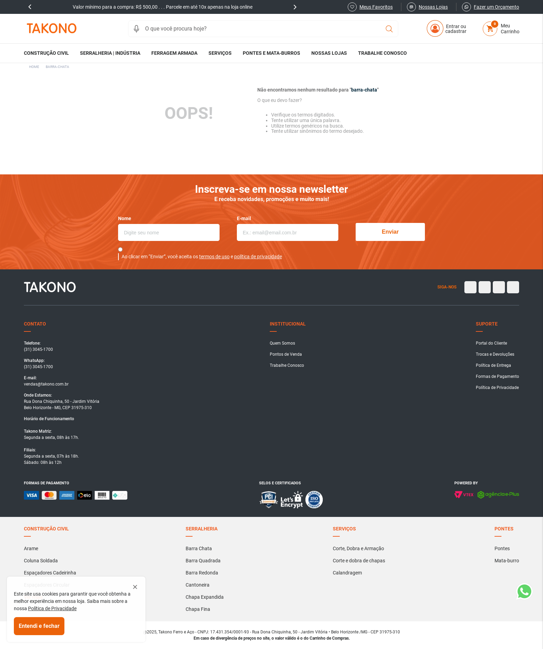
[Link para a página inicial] (34, 67)
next (295, 7)
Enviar (390, 232)
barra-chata (57, 67)
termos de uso (214, 256)
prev (30, 7)
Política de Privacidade (52, 608)
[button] (136, 28)
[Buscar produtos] (389, 28)
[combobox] (263, 28)
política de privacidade (258, 256)
